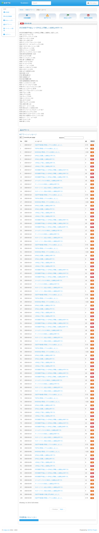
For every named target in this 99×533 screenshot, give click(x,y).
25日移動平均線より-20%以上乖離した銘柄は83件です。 (52, 277)
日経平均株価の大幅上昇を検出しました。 (48, 494)
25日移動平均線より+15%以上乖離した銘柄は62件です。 (52, 319)
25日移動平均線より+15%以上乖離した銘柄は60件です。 (52, 269)
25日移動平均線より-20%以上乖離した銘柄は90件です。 (52, 426)
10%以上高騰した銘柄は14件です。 (46, 405)
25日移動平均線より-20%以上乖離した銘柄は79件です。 (52, 177)
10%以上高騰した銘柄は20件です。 (46, 205)
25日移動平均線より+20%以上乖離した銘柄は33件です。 (52, 323)
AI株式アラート (30, 10)
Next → (62, 509)
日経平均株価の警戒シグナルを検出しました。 (49, 145)
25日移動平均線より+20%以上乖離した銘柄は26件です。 (52, 173)
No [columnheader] (21, 141)
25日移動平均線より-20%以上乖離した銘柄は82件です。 (52, 227)
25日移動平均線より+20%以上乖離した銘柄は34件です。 (52, 373)
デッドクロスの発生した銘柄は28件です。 (48, 334)
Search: (71, 137)
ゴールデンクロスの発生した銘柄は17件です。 (49, 230)
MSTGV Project (92, 530)
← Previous (54, 509)
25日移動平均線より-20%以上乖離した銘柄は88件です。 (52, 376)
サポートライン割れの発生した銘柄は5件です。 (49, 191)
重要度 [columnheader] (92, 141)
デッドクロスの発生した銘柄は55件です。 (48, 434)
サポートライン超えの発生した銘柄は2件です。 (49, 187)
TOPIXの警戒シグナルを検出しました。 (47, 148)
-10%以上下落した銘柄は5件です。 (45, 212)
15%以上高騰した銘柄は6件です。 (45, 259)
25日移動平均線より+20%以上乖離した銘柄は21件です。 (52, 423)
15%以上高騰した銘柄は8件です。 (45, 409)
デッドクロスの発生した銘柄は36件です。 (48, 234)
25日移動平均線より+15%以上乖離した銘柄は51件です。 (52, 170)
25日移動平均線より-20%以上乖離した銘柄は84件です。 (52, 327)
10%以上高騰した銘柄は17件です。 (46, 155)
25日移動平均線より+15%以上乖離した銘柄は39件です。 (52, 469)
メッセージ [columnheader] (38, 141)
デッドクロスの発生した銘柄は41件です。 (48, 284)
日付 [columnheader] (26, 141)
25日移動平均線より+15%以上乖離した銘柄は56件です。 (52, 220)
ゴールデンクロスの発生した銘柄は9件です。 (49, 430)
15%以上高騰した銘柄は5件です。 (45, 159)
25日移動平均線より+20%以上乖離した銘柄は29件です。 (52, 223)
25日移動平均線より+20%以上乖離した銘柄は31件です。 (52, 273)
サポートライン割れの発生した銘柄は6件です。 (49, 341)
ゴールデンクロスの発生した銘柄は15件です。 (49, 180)
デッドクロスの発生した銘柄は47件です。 (48, 384)
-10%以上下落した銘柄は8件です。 (45, 462)
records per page (27, 137)
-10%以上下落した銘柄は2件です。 (45, 166)
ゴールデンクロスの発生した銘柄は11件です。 (49, 480)
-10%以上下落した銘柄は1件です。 (45, 416)
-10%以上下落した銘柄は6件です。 (45, 163)
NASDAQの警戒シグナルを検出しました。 (48, 152)
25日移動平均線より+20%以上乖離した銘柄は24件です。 (52, 473)
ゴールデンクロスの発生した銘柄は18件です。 (49, 330)
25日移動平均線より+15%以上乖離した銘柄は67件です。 (52, 369)
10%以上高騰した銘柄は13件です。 (46, 455)
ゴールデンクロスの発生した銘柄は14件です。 (49, 280)
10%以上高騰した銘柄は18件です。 (46, 255)
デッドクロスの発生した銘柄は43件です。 (48, 184)
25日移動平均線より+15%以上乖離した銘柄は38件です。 (52, 419)
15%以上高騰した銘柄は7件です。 (45, 209)
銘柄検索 (25, 3)
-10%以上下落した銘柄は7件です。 (45, 412)
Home (21, 10)
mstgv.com (6, 530)
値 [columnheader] (86, 141)
